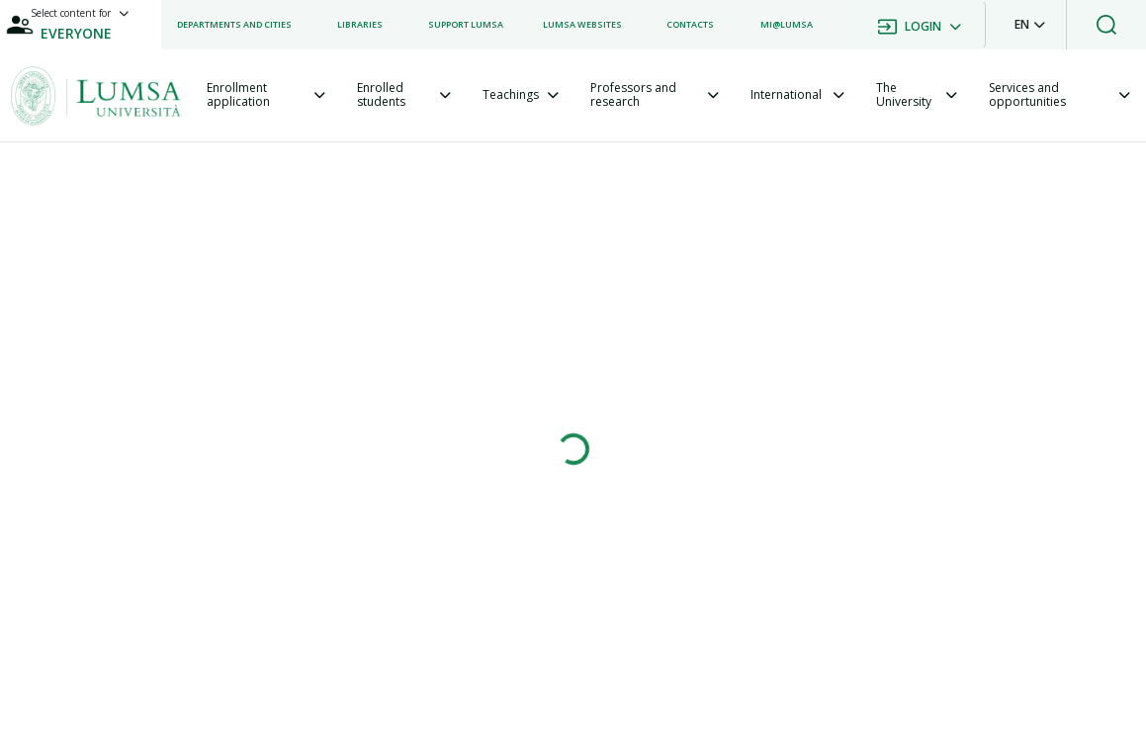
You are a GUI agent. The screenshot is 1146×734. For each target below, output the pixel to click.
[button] (1030, 24)
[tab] (266, 95)
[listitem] (234, 24)
